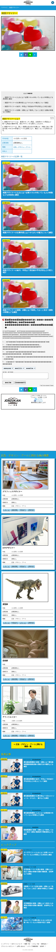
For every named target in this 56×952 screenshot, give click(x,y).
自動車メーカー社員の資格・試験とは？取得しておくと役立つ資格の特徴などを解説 (38, 887)
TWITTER (38, 399)
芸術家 (5, 660)
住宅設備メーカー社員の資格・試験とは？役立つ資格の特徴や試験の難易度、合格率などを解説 (38, 871)
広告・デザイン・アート (22, 147)
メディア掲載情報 (32, 946)
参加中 (42, 946)
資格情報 (14, 510)
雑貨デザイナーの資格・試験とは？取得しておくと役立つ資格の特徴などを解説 (28, 111)
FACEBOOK (38, 401)
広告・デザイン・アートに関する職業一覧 (29, 745)
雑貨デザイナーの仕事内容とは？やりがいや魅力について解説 (26, 103)
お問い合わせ (21, 946)
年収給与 (22, 510)
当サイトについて (16, 944)
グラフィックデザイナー (12, 491)
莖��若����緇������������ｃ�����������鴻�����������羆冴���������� (22, 347)
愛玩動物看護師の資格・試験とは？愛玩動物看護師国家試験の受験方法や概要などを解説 (38, 764)
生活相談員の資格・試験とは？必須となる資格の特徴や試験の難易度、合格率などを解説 (38, 905)
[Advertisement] (28, 74)
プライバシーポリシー (7, 946)
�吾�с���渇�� (47, 385)
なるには (6, 510)
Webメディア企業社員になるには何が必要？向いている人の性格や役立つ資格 (38, 921)
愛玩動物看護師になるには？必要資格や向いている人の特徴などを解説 (38, 814)
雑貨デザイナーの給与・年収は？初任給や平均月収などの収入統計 (28, 106)
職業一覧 (27, 944)
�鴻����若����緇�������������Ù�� (27, 342)
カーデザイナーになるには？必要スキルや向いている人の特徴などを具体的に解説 (38, 853)
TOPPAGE (4, 7)
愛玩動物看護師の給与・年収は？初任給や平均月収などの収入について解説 (38, 780)
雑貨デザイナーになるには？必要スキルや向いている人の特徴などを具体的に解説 (28, 98)
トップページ (5, 944)
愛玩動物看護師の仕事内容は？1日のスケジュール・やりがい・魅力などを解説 (39, 797)
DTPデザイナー (9, 548)
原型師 (5, 604)
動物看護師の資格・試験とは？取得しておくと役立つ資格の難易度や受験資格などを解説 (38, 832)
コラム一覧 (35, 944)
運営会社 (44, 944)
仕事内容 (31, 510)
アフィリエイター (10, 717)
